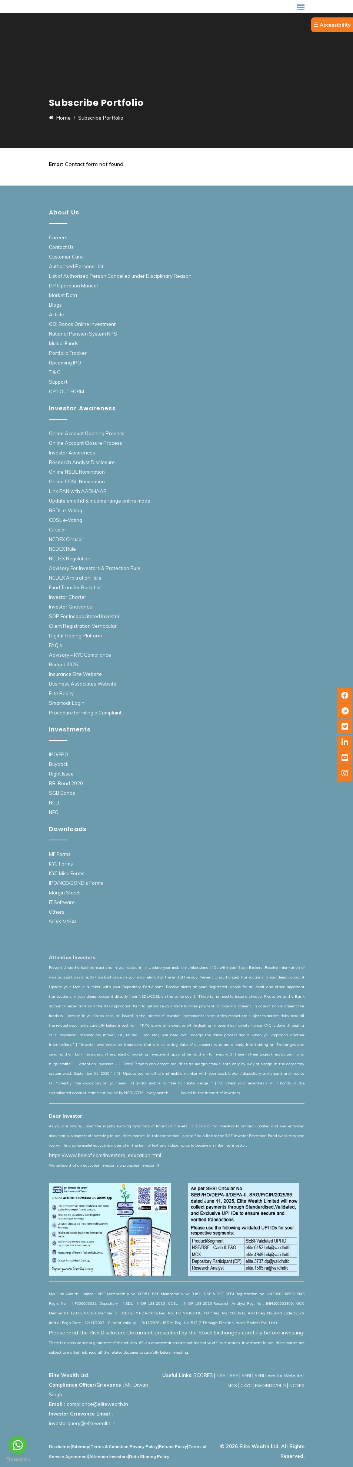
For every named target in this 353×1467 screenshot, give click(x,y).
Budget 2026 (63, 664)
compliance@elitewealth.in (97, 1404)
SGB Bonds (62, 793)
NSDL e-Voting (65, 510)
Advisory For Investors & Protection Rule (94, 568)
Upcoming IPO (65, 363)
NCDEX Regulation (69, 558)
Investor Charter (67, 597)
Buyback (59, 764)
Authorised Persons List (76, 266)
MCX (232, 1385)
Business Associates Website (82, 684)
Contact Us (61, 247)
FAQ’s (55, 645)
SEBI (246, 1375)
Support (58, 382)
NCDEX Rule (62, 549)
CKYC (246, 1385)
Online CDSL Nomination (77, 481)
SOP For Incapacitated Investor (84, 616)
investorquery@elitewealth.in (82, 1423)
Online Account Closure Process (85, 443)
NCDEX (296, 1385)
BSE (234, 1375)
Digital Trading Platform (75, 636)
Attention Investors (108, 1456)
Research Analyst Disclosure (82, 462)
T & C (54, 372)
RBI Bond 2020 (66, 783)
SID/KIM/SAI (62, 921)
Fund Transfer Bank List (75, 587)
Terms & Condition (109, 1446)
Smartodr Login (66, 703)
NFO (54, 812)
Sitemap (80, 1446)
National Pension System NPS (83, 334)
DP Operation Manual (73, 286)
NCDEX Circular (66, 539)
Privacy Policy (144, 1446)
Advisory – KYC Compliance (80, 655)
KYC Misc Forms (66, 873)
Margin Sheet (64, 893)
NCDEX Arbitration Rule (75, 578)
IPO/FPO (58, 754)
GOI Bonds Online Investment (82, 324)
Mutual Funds (64, 343)
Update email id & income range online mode (99, 501)
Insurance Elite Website (75, 674)
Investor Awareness (72, 453)
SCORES (203, 1375)
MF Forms (60, 854)
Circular (57, 530)
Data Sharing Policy (149, 1456)
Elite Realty (61, 693)
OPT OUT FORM (66, 391)
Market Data (63, 295)
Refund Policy (173, 1446)
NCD (54, 803)
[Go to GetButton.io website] (18, 1459)
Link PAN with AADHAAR (78, 491)
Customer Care (66, 257)
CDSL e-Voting (65, 520)
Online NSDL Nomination (77, 472)
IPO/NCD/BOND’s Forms (76, 883)
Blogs (55, 305)
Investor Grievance (70, 607)
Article (56, 314)
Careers (58, 237)
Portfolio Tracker (68, 353)
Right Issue (61, 774)
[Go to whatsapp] (18, 1445)
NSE (221, 1375)
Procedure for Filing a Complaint (85, 713)
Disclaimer (60, 1446)
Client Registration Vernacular (83, 626)
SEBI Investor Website (278, 1375)
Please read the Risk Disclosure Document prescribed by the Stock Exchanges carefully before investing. (176, 1332)
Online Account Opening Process (86, 433)
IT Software (62, 902)
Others (56, 912)
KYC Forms (61, 864)
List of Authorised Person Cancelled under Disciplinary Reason (120, 276)
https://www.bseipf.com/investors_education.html (105, 1155)
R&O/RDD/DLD (270, 1385)
